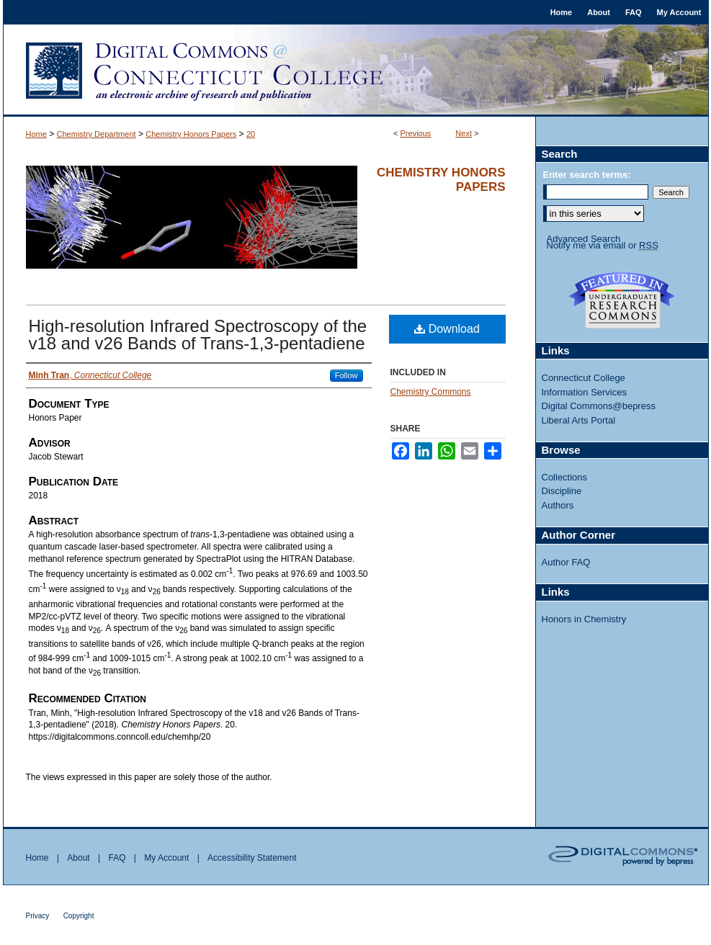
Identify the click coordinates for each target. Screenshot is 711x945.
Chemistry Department (96, 134)
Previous (416, 133)
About (78, 858)
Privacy (38, 916)
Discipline (562, 490)
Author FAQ (566, 562)
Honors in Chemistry (584, 619)
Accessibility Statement (251, 858)
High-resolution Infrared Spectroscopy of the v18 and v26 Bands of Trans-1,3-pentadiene (198, 334)
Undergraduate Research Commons (622, 300)
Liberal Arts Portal (579, 420)
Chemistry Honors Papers (191, 134)
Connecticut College (583, 377)
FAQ (116, 858)
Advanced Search (584, 238)
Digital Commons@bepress (599, 405)
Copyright (78, 916)
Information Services (584, 392)
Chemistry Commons (430, 392)
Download (447, 329)
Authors (558, 505)
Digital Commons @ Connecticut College (356, 70)
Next (463, 133)
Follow (346, 375)
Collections (565, 477)
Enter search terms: (587, 174)
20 (250, 134)
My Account (166, 858)
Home (36, 134)
